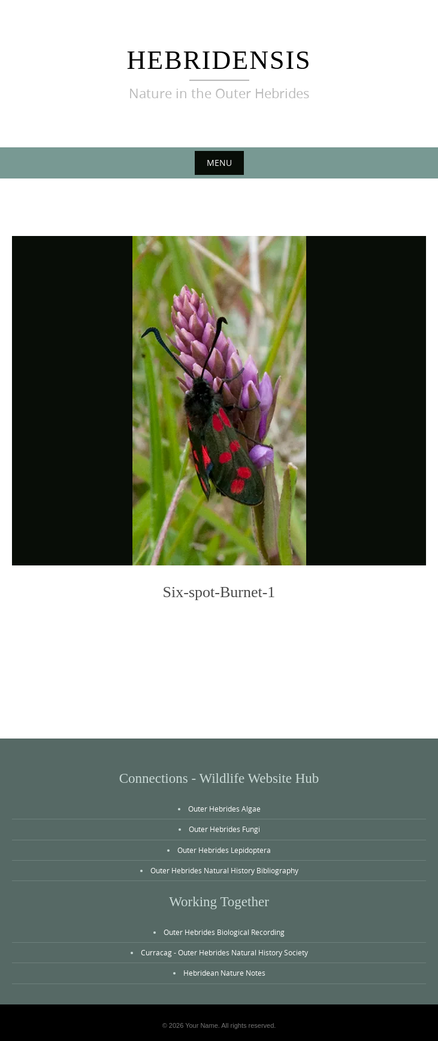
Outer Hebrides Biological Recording (224, 932)
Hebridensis (218, 60)
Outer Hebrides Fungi (224, 829)
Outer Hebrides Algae (224, 808)
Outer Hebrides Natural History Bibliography (224, 870)
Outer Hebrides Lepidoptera (224, 850)
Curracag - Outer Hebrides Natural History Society (224, 952)
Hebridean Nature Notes (224, 973)
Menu (219, 162)
